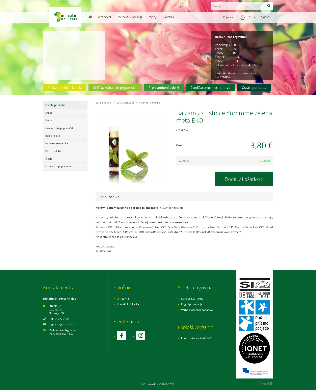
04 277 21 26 (62, 319)
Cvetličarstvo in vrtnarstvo (210, 87)
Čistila (48, 158)
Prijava (228, 17)
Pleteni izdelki (53, 151)
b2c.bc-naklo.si (104, 102)
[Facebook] (121, 335)
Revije (48, 120)
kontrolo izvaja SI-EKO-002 (197, 338)
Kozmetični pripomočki (58, 166)
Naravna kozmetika (56, 143)
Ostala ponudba (254, 87)
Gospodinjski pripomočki (59, 128)
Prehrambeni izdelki (164, 87)
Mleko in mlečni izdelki (65, 87)
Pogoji (153, 17)
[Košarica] (255, 17)
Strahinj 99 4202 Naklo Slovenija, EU (56, 309)
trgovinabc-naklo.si (62, 324)
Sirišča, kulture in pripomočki (115, 87)
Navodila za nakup (192, 298)
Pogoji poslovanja (191, 304)
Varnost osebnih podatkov (197, 310)
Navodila (169, 17)
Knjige (48, 112)
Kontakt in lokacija (129, 17)
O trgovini (104, 17)
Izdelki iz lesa (52, 135)
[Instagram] (140, 335)
